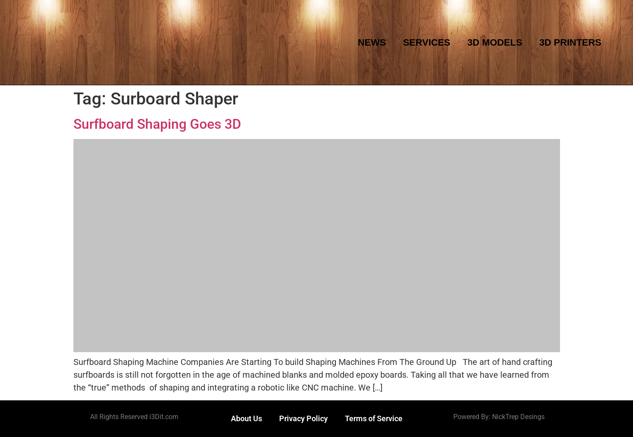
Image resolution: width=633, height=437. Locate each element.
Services (426, 42)
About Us (246, 418)
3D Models (494, 42)
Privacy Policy (303, 418)
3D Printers (570, 42)
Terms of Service (374, 418)
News (372, 42)
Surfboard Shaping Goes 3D (157, 124)
